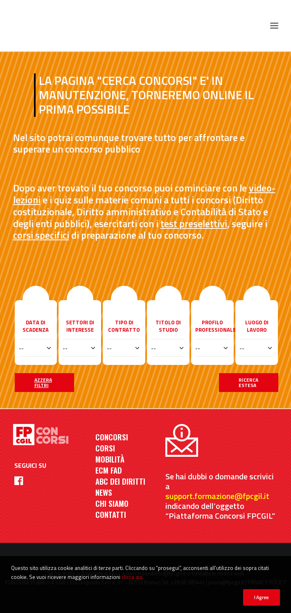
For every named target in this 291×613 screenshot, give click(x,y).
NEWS (103, 492)
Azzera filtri (43, 382)
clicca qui (132, 577)
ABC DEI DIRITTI (120, 481)
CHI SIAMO (112, 503)
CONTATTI (110, 514)
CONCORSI (111, 436)
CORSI (105, 447)
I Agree (261, 597)
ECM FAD (108, 470)
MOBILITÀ (109, 459)
